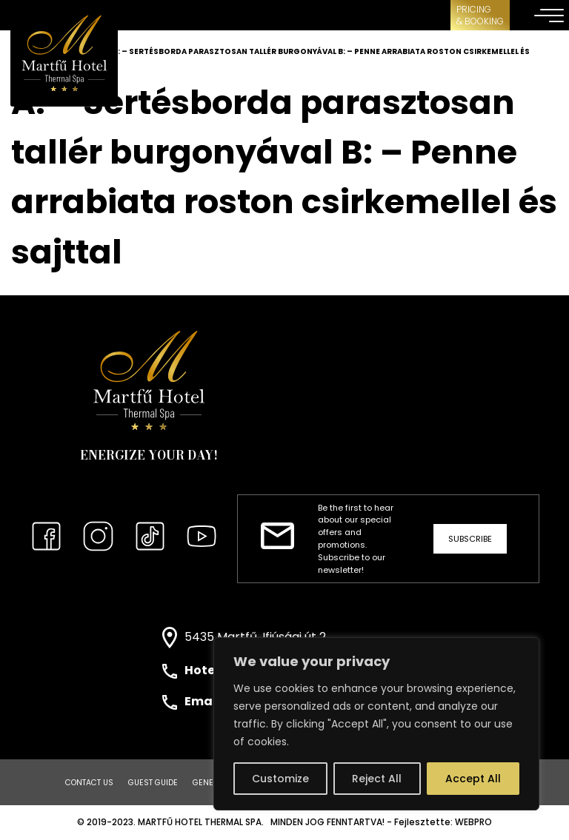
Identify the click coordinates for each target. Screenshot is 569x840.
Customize (280, 778)
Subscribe (470, 539)
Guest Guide (153, 782)
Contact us (89, 782)
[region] (376, 723)
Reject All (377, 778)
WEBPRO (473, 822)
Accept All (473, 778)
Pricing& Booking (480, 15)
